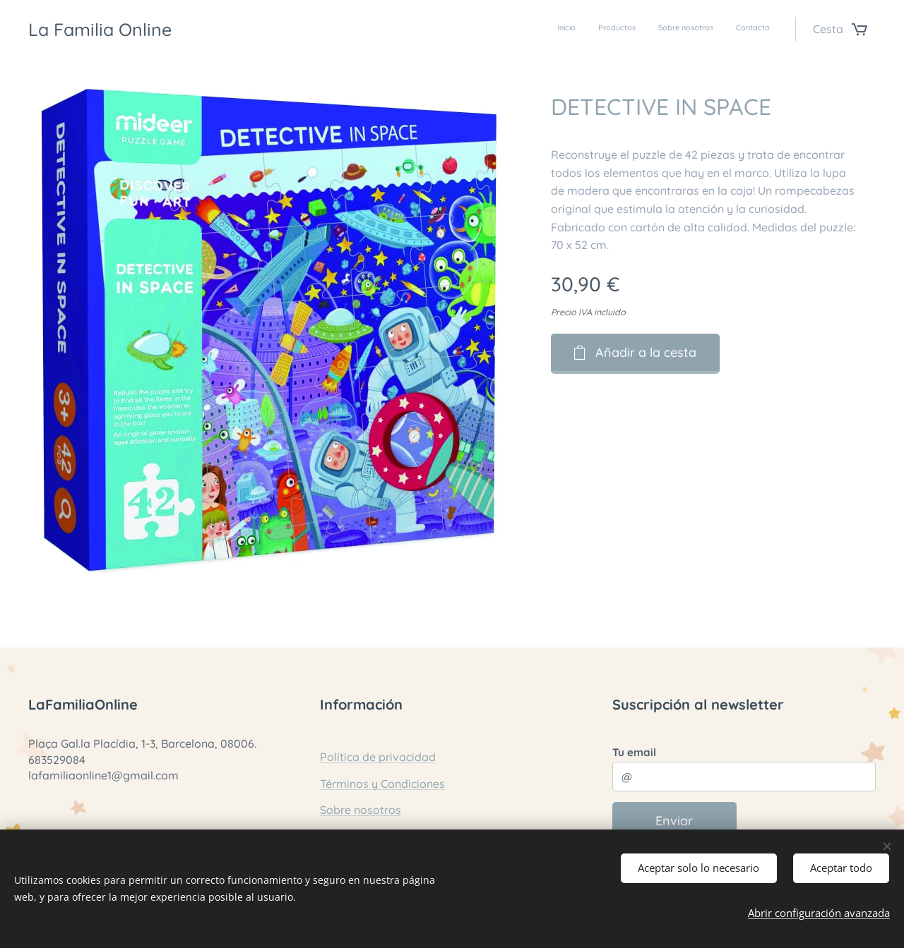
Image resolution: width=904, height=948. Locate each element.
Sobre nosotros (360, 810)
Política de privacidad (378, 757)
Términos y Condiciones (382, 784)
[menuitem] (705, 29)
